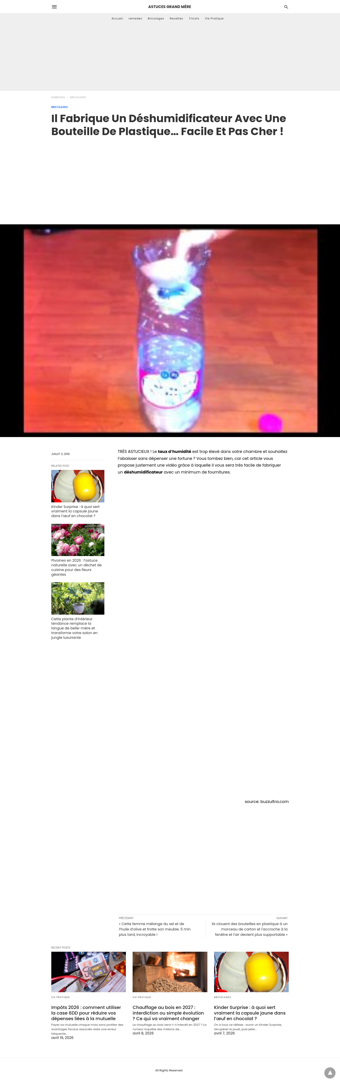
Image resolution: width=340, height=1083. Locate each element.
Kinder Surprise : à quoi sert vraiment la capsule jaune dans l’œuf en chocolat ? (75, 511)
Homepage (58, 97)
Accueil (117, 18)
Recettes (176, 18)
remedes (135, 18)
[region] (170, 176)
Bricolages (156, 18)
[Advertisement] (170, 57)
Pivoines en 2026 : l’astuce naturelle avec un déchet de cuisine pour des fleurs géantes (76, 567)
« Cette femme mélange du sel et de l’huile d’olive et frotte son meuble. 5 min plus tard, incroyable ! (155, 929)
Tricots (194, 18)
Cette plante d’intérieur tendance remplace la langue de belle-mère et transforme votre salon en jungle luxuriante (74, 628)
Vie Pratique (214, 18)
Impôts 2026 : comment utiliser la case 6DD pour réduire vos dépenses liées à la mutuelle (86, 1013)
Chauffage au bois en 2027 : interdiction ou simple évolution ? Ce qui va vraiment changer (168, 1013)
